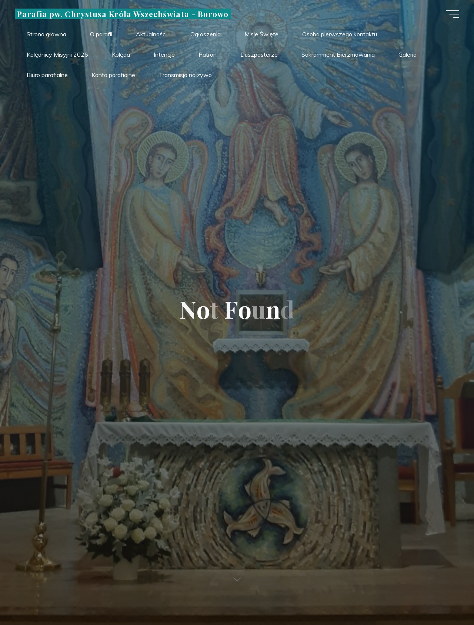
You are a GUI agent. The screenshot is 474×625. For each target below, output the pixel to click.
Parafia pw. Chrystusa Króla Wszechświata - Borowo (122, 14)
